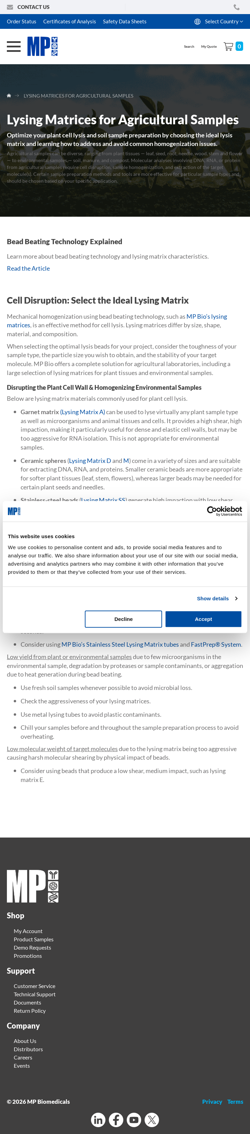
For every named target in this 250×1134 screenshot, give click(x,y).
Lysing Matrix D (90, 460)
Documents (27, 1002)
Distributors (28, 1049)
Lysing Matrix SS (103, 500)
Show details (213, 598)
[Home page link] (32, 900)
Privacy (212, 1101)
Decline (123, 619)
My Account (28, 931)
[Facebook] (116, 1121)
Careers (23, 1057)
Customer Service (34, 986)
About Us (25, 1040)
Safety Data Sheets (125, 21)
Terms (235, 1101)
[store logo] (46, 46)
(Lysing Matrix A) (82, 412)
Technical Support (35, 994)
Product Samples (34, 939)
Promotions (28, 955)
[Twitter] (152, 1121)
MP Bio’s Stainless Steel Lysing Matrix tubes (120, 644)
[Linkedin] (98, 1121)
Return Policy (30, 1010)
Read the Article (28, 268)
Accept (203, 619)
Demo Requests (32, 947)
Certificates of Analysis (69, 21)
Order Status (21, 21)
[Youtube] (134, 1121)
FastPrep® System (216, 644)
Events (22, 1065)
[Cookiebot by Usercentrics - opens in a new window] (212, 511)
